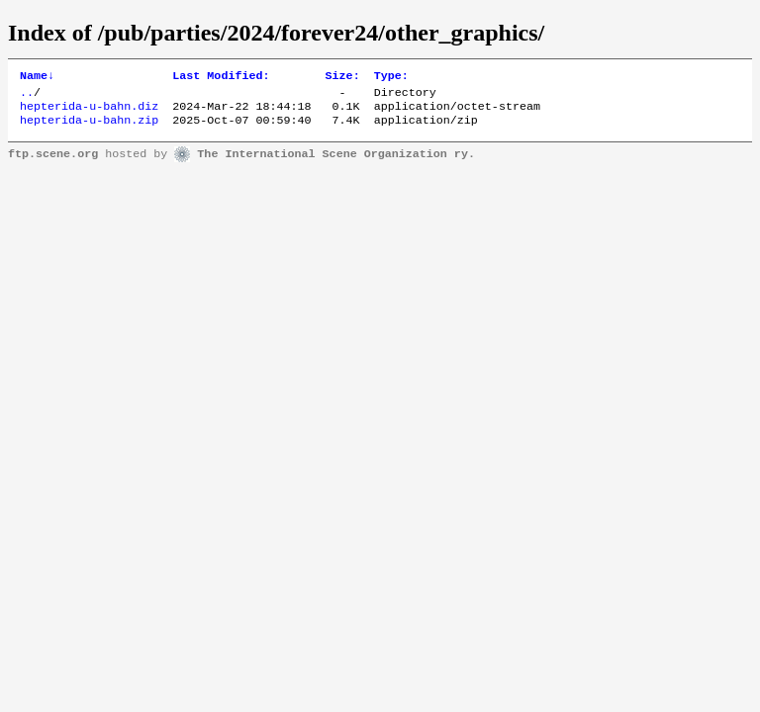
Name (37, 77)
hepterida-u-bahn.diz (89, 112)
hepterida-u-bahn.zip (89, 127)
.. (27, 96)
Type (391, 77)
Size (343, 77)
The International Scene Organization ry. (336, 162)
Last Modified (220, 77)
